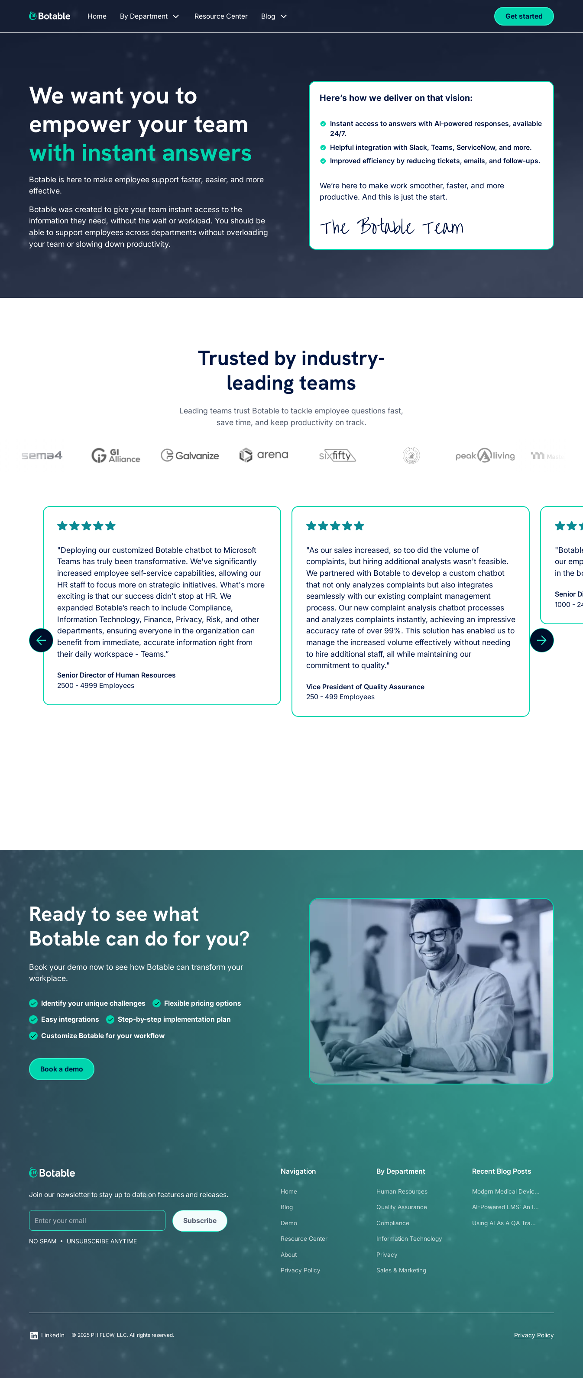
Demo (289, 1223)
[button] (150, 16)
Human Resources (402, 1191)
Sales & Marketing (401, 1270)
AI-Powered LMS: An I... (505, 1207)
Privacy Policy (301, 1270)
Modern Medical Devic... (506, 1191)
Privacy (387, 1254)
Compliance (392, 1223)
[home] (49, 15)
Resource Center (304, 1238)
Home (289, 1191)
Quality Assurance (401, 1207)
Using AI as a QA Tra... (504, 1223)
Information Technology (409, 1238)
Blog (287, 1207)
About (289, 1254)
